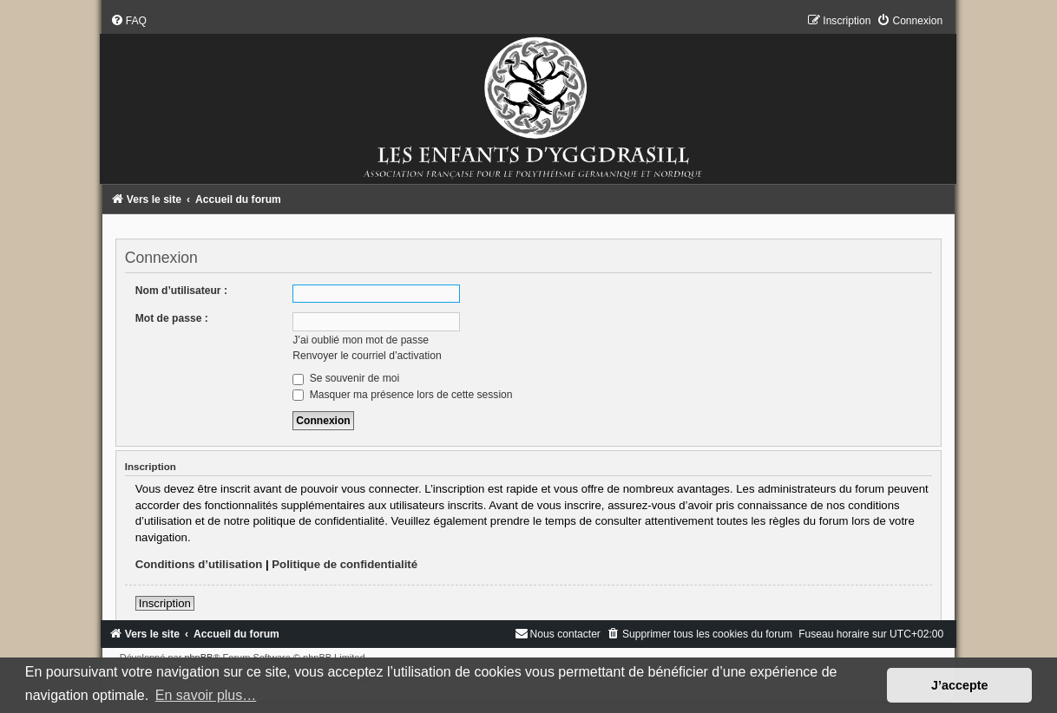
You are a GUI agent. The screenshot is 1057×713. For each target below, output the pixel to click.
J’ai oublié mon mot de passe (360, 340)
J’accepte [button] (959, 685)
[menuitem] (128, 21)
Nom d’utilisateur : (181, 291)
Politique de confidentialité (344, 564)
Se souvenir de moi (345, 378)
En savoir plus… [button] (206, 695)
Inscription (165, 603)
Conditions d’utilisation (199, 564)
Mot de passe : (171, 318)
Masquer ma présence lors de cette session (402, 395)
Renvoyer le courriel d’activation (366, 356)
